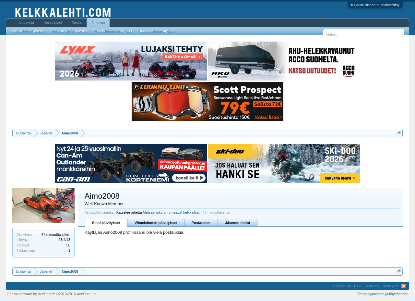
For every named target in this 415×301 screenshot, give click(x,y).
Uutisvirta (26, 22)
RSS (403, 286)
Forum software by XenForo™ (52, 294)
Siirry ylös (390, 286)
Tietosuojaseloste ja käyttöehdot (382, 294)
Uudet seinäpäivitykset (156, 31)
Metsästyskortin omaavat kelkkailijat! (172, 212)
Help (358, 286)
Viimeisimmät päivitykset (156, 223)
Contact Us (342, 286)
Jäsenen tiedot (237, 223)
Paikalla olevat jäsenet (69, 31)
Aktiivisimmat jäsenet (28, 31)
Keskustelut (53, 22)
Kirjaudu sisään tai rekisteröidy (375, 5)
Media (77, 22)
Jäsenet (98, 23)
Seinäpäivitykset (106, 223)
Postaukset (201, 223)
